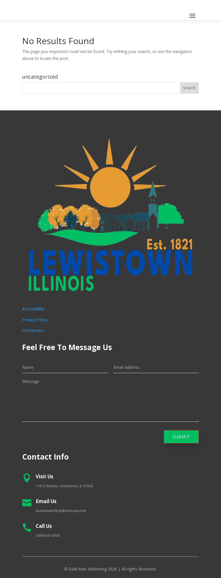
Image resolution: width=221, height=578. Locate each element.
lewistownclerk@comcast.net (61, 510)
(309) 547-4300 (48, 535)
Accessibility (33, 308)
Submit (181, 436)
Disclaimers (33, 330)
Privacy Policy (34, 319)
